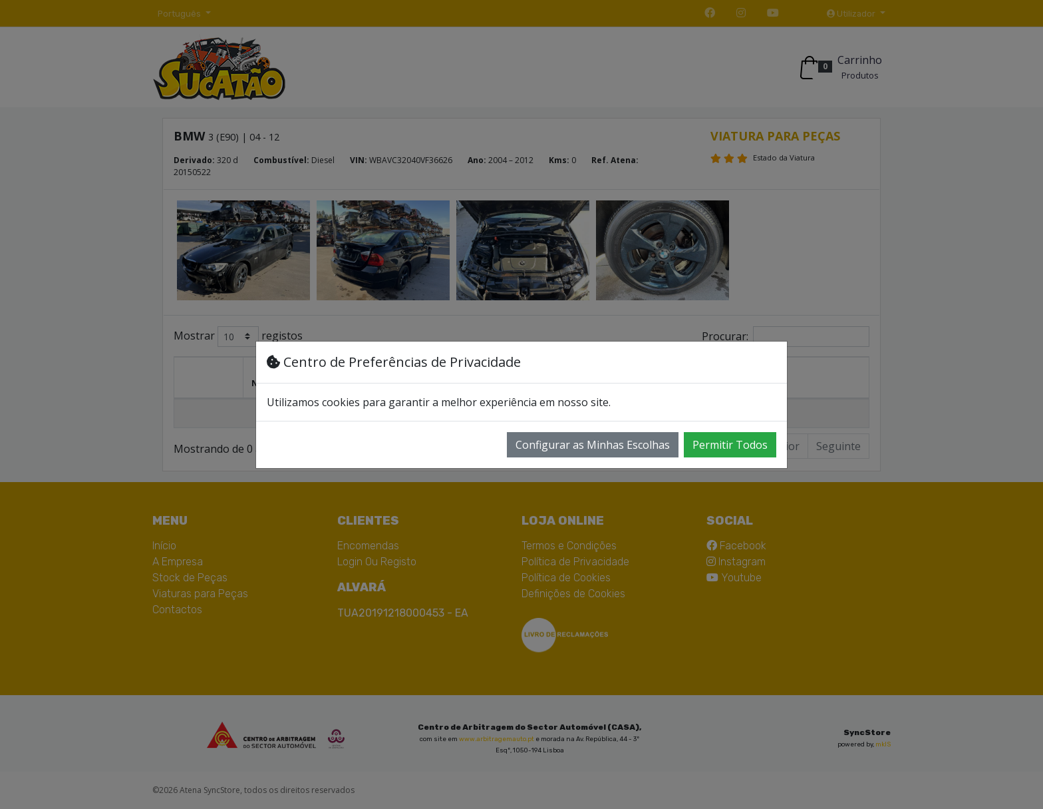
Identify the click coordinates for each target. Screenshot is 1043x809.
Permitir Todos (730, 444)
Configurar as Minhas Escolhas (593, 444)
